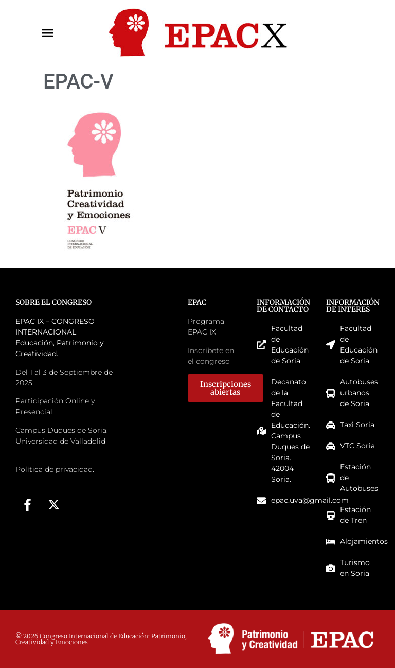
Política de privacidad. (54, 469)
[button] (48, 33)
